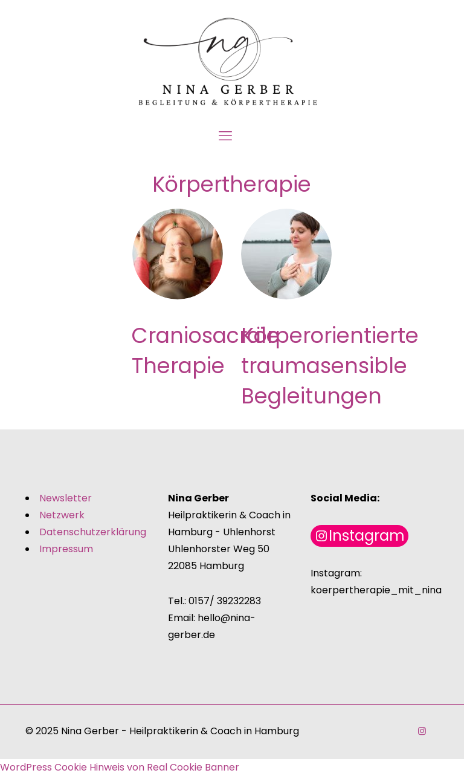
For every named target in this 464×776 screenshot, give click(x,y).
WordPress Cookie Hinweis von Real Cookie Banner (119, 767)
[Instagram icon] (422, 731)
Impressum (66, 549)
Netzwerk (62, 515)
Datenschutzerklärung (92, 532)
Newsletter (65, 498)
